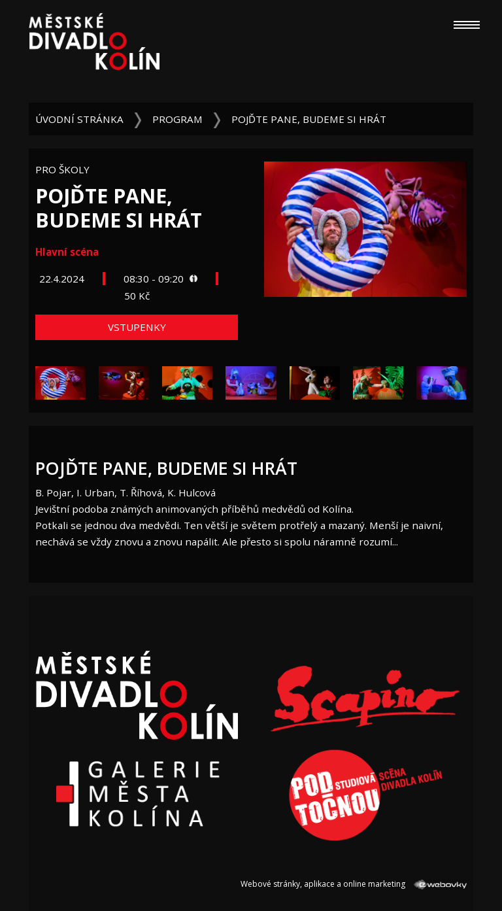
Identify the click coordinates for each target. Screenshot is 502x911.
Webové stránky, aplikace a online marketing (354, 883)
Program (177, 119)
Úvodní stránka (79, 119)
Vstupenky (137, 327)
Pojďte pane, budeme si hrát (308, 119)
